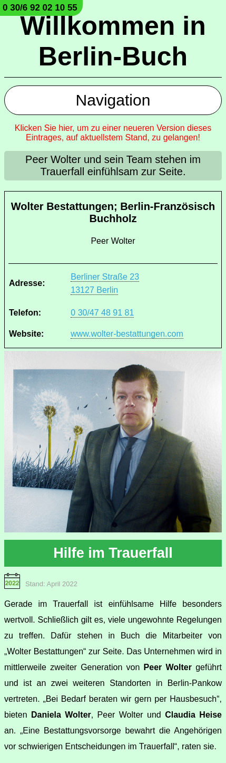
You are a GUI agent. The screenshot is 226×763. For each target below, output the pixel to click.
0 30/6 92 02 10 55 (40, 8)
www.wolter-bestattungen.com (127, 333)
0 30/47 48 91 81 (102, 312)
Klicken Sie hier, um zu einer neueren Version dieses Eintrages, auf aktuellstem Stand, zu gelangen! (113, 132)
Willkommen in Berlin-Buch (112, 41)
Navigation (113, 100)
